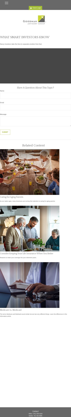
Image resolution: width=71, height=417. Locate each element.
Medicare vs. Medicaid (10, 310)
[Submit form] (5, 132)
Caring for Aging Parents (11, 197)
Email (2, 102)
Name (2, 91)
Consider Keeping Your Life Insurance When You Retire (26, 253)
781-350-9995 (38, 416)
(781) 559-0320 (37, 414)
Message (3, 114)
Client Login (35, 8)
